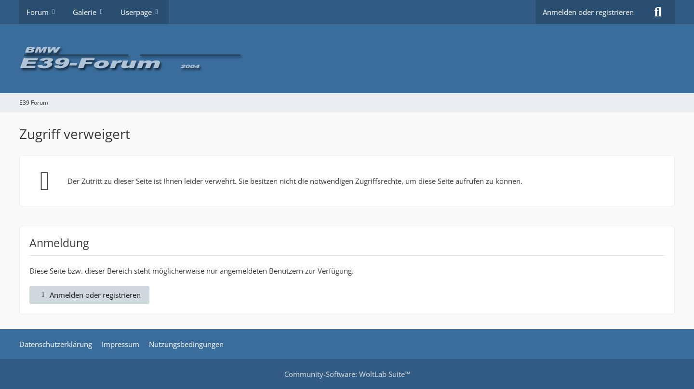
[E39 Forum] (347, 59)
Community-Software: (347, 374)
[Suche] (658, 12)
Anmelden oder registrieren (588, 12)
